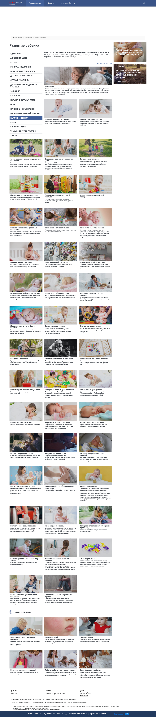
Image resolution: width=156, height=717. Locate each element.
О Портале (14, 690)
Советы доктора (86, 637)
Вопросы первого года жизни (57, 119)
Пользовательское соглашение (55, 692)
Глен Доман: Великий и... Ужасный (59, 359)
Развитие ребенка (19, 118)
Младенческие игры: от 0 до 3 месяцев (22, 327)
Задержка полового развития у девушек (58, 559)
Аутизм (14, 62)
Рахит (13, 122)
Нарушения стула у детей (22, 100)
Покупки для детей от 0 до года (92, 262)
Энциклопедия (35, 3)
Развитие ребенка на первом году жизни (24, 559)
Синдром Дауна (18, 127)
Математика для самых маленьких (24, 195)
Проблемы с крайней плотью (25, 113)
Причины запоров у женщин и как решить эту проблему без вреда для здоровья (129, 52)
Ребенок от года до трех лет (91, 119)
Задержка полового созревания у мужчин (58, 596)
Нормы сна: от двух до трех (91, 390)
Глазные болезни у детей (22, 71)
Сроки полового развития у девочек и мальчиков (25, 160)
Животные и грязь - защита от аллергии (22, 638)
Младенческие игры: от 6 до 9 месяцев (92, 196)
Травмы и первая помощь (23, 131)
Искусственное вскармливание (23, 526)
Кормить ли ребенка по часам (57, 293)
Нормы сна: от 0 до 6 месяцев (92, 422)
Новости (51, 3)
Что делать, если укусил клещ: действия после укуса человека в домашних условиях (129, 73)
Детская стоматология (21, 76)
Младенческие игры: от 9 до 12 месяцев (57, 196)
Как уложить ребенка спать (56, 453)
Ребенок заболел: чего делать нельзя (60, 670)
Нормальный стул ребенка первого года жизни (59, 487)
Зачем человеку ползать (55, 326)
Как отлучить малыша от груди (22, 486)
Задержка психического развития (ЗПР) (59, 160)
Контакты (14, 692)
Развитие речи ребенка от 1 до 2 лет (25, 390)
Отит (12, 104)
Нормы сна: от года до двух (21, 422)
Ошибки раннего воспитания (57, 228)
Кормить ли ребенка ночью (21, 453)
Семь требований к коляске (56, 262)
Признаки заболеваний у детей (23, 670)
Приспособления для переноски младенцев (23, 596)
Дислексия (49, 87)
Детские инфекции (19, 80)
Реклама (48, 690)
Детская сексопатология (89, 159)
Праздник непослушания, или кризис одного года (95, 527)
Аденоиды (15, 53)
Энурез (13, 135)
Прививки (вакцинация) (22, 109)
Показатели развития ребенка (92, 228)
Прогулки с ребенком (19, 359)
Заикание (15, 91)
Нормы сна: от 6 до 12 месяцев (57, 422)
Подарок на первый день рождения (59, 390)
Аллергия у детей (18, 58)
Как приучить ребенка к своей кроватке (92, 454)
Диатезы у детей (51, 637)
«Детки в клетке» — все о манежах (94, 359)
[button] (104, 63)
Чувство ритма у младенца (90, 326)
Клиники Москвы (68, 3)
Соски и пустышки (87, 559)
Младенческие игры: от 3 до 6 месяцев (92, 294)
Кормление (15, 96)
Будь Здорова (84, 695)
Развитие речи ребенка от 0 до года (25, 293)
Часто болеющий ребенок (90, 670)
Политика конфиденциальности (55, 694)
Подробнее (118, 714)
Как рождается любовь (54, 526)
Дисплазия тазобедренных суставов (23, 85)
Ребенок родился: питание (21, 262)
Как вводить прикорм (88, 486)
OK (127, 714)
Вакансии (14, 694)
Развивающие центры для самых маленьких (23, 229)
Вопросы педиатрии (20, 67)
